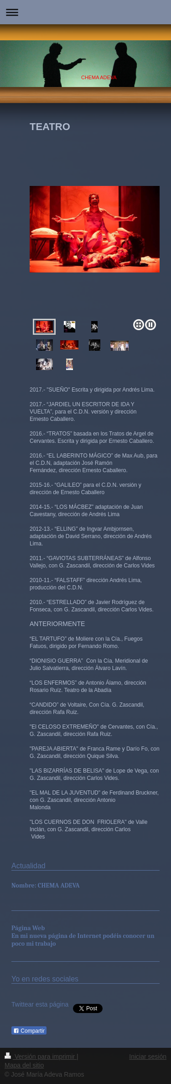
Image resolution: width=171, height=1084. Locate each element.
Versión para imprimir (41, 1056)
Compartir (29, 1031)
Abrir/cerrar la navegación (85, 12)
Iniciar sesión (147, 1056)
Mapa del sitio (24, 1065)
